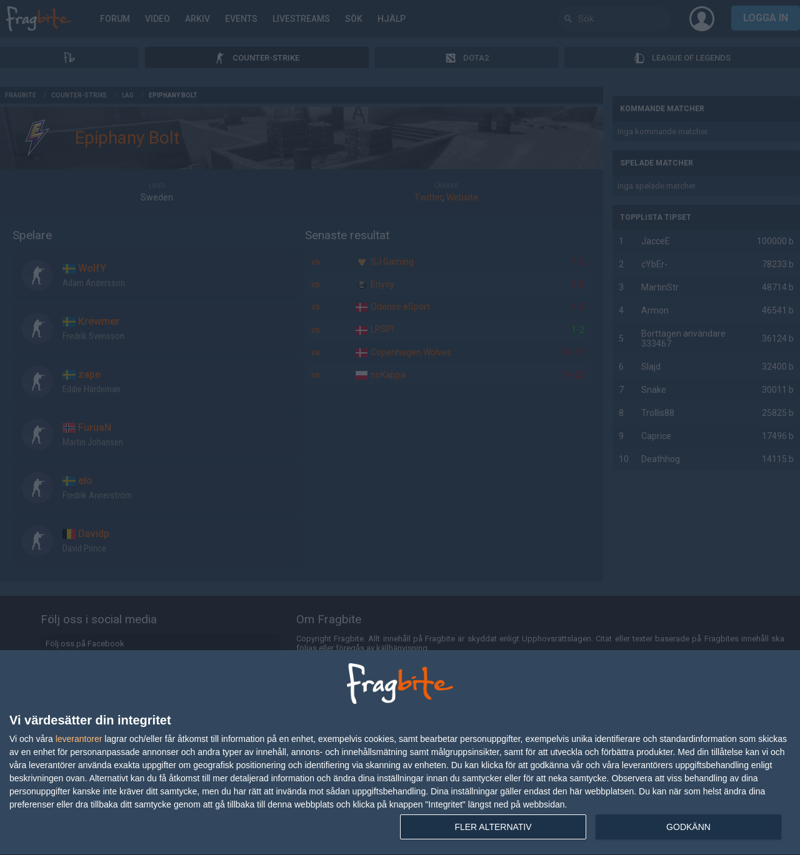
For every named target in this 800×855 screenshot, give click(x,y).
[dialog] (400, 753)
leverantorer (79, 738)
